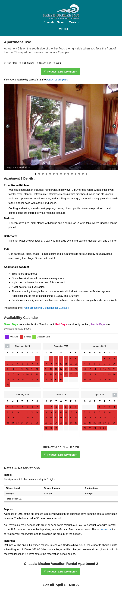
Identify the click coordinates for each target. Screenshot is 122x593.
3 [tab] (43, 174)
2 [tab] (39, 174)
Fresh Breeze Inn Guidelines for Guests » (45, 307)
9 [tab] (65, 174)
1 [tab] (35, 174)
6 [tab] (54, 174)
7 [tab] (57, 174)
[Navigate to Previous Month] (7, 346)
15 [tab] (86, 174)
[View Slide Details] (61, 127)
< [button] (8, 126)
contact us (106, 529)
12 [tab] (75, 174)
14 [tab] (83, 174)
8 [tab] (61, 174)
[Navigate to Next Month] (115, 395)
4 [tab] (46, 174)
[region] (61, 127)
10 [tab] (68, 174)
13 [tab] (79, 174)
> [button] (114, 126)
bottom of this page (57, 79)
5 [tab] (50, 174)
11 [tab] (72, 174)
